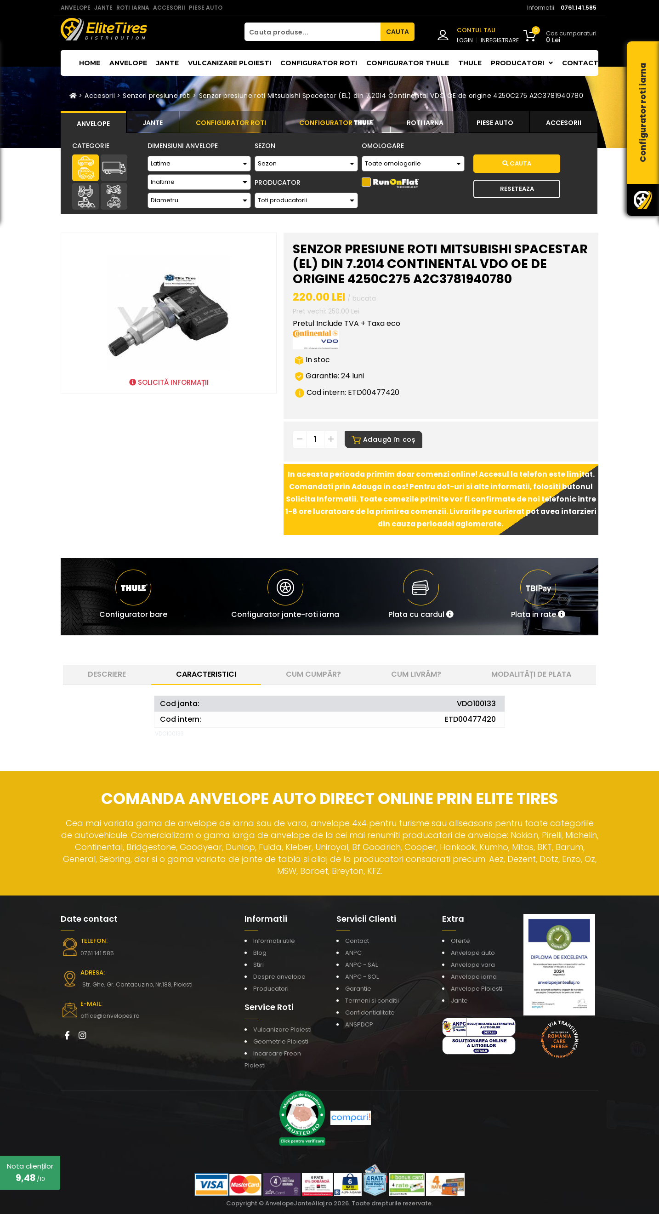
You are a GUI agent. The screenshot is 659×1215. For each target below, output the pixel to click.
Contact (580, 63)
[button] (420, 597)
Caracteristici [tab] (206, 675)
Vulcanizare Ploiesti (229, 63)
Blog (260, 953)
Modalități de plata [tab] (531, 675)
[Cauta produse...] (312, 32)
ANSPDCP (359, 1025)
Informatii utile (274, 941)
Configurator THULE (407, 63)
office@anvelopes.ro (109, 1017)
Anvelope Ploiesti (476, 989)
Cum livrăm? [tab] (416, 675)
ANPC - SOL (362, 977)
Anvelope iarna (474, 977)
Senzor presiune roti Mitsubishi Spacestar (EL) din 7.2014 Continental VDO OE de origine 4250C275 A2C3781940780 (391, 95)
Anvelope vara (473, 965)
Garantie (358, 989)
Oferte (460, 941)
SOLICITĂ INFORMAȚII (169, 382)
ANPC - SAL (361, 965)
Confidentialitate (370, 1013)
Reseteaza (517, 188)
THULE (470, 63)
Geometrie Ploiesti (280, 1042)
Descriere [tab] (107, 675)
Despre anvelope (279, 977)
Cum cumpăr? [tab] (313, 675)
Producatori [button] (522, 63)
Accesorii (100, 95)
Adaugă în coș (383, 440)
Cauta (516, 163)
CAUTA (397, 31)
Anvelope (128, 63)
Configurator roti (318, 63)
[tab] (93, 122)
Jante (167, 63)
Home (89, 63)
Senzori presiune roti (157, 95)
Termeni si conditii (372, 1001)
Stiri (258, 965)
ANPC (353, 953)
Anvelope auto (473, 953)
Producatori (271, 989)
